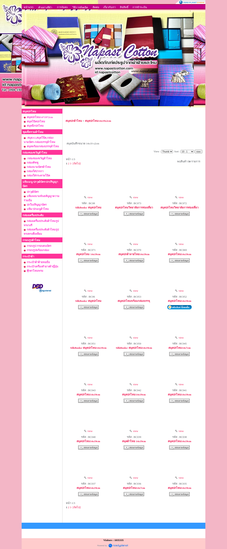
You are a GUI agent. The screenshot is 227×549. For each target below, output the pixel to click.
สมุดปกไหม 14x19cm (88, 254)
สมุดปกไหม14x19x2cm (98, 120)
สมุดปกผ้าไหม (74, 120)
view (88, 197)
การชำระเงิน (139, 7)
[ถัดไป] (77, 163)
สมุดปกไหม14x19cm (179, 254)
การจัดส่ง (62, 7)
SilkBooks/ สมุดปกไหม (88, 207)
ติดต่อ (96, 7)
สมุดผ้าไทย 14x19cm (134, 441)
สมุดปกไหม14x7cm (179, 347)
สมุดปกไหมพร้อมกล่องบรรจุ (134, 300)
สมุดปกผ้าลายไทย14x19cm (133, 254)
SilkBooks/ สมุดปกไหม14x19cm (88, 347)
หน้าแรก (28, 7)
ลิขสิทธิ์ (124, 7)
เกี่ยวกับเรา (109, 7)
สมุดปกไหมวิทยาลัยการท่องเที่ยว (134, 207)
